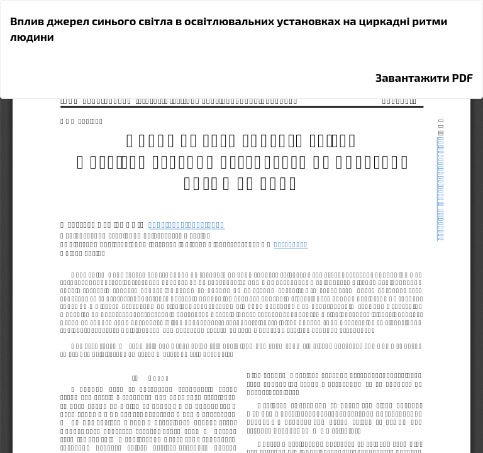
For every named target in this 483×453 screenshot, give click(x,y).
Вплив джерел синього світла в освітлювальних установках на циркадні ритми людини (229, 29)
